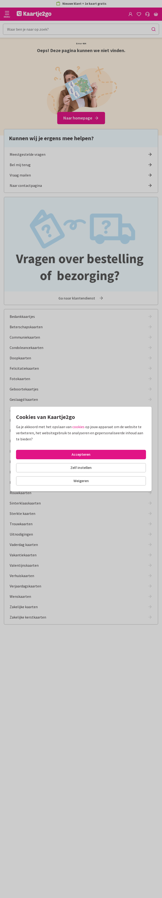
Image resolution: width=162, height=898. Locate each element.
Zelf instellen (81, 467)
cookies (78, 426)
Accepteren (81, 454)
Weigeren (81, 480)
